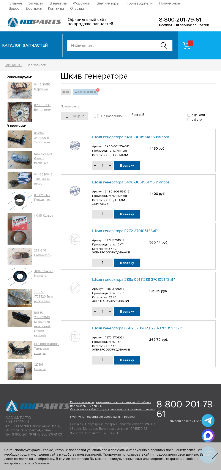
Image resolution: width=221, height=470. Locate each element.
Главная (15, 3)
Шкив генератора (86, 91)
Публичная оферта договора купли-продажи (102, 417)
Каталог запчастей (25, 45)
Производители (138, 3)
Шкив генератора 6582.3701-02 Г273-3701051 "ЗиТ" (137, 328)
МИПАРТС (13, 65)
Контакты (56, 8)
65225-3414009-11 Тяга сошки (42, 138)
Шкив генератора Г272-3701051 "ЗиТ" (125, 230)
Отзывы (77, 8)
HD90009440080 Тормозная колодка (46, 348)
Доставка (33, 8)
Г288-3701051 (114, 289)
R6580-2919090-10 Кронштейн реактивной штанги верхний (42, 324)
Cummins (76, 424)
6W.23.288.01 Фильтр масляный (43, 158)
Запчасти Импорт (130, 424)
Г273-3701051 (114, 337)
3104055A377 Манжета (43, 273)
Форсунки (81, 3)
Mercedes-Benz (94, 429)
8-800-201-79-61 (180, 19)
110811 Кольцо (43, 215)
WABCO (150, 424)
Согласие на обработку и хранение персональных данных (112, 409)
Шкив (65, 91)
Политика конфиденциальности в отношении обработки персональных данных (110, 404)
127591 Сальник (40, 367)
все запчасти (118, 429)
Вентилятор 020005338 (101, 433)
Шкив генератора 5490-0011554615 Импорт (130, 137)
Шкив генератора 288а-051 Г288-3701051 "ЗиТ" (133, 279)
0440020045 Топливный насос (43, 179)
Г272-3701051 (114, 240)
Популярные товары (100, 424)
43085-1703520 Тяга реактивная (43, 296)
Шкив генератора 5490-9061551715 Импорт (130, 182)
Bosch (76, 429)
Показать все (70, 106)
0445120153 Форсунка (42, 87)
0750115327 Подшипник (42, 197)
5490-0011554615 (117, 146)
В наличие (58, 3)
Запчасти (35, 3)
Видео (14, 8)
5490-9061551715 (117, 191)
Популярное (169, 3)
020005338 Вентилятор (42, 107)
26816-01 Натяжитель (42, 253)
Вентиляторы (108, 3)
